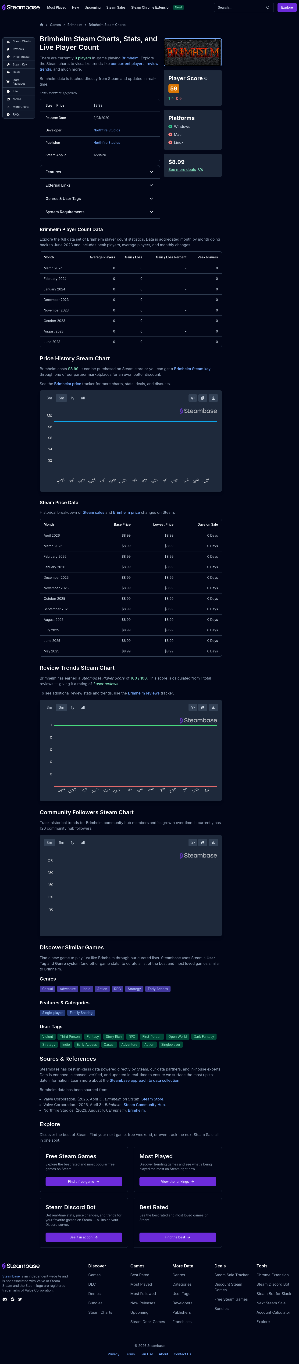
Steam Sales (115, 7)
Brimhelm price (67, 383)
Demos (94, 1293)
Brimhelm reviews (144, 693)
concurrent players (127, 63)
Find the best (178, 1237)
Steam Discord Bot (272, 1284)
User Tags (181, 1293)
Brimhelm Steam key (192, 368)
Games (55, 25)
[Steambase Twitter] (20, 1299)
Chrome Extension (272, 1275)
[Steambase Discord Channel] (4, 1299)
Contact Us (182, 1354)
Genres (178, 1275)
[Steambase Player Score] (205, 78)
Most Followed (143, 1293)
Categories (182, 1284)
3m (49, 398)
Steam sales (93, 512)
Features (100, 172)
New (75, 7)
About (163, 1354)
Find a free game (84, 1181)
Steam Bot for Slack (273, 1293)
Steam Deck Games (147, 1321)
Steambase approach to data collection (144, 1080)
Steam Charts (100, 1312)
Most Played (56, 7)
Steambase (11, 1276)
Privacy (113, 1354)
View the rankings (178, 1181)
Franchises (182, 1321)
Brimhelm (75, 25)
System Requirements (100, 212)
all (83, 398)
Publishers (181, 1312)
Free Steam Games (231, 1299)
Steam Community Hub (144, 1104)
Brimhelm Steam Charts (107, 25)
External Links (100, 185)
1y (73, 398)
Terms (130, 1354)
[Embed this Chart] (193, 398)
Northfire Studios (106, 130)
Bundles (95, 1303)
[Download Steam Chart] (213, 398)
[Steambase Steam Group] (12, 1299)
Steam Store (152, 1099)
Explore (287, 7)
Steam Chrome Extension (151, 7)
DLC (92, 1284)
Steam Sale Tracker (231, 1275)
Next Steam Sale (271, 1303)
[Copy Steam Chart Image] (202, 398)
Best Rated (139, 1275)
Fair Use (146, 1354)
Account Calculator (273, 1312)
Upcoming (93, 7)
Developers (182, 1303)
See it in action (84, 1237)
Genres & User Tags (100, 198)
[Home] (41, 25)
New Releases (142, 1303)
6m (61, 398)
